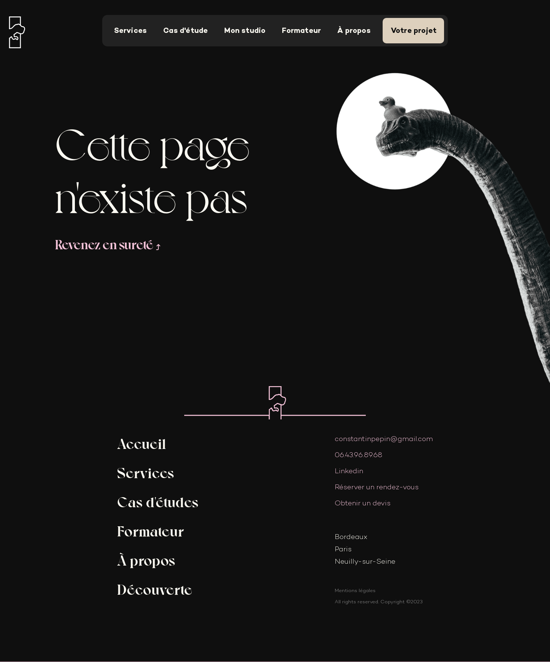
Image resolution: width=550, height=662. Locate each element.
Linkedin (349, 471)
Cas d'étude (185, 30)
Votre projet (414, 30)
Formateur (301, 30)
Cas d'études (158, 501)
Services (130, 30)
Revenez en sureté (108, 244)
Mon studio (244, 30)
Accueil (141, 443)
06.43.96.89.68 (358, 454)
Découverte (154, 588)
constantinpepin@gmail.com (384, 438)
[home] (27, 30)
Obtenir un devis (363, 503)
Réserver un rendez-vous (377, 487)
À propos (354, 30)
